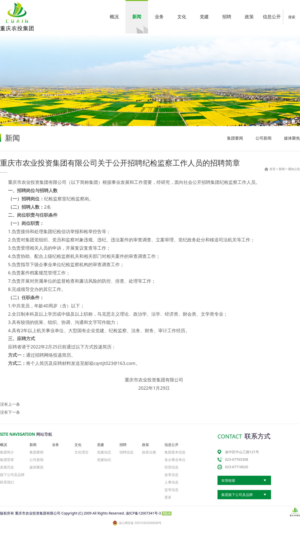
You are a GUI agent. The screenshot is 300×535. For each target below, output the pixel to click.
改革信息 (171, 474)
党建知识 (104, 459)
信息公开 (171, 444)
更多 (168, 497)
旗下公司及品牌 (12, 474)
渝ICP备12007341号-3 (143, 513)
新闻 (282, 169)
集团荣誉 (7, 459)
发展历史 (7, 467)
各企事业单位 (175, 459)
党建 (100, 444)
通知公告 (294, 169)
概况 (3, 444)
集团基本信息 (175, 452)
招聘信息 (127, 452)
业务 (55, 444)
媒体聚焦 (292, 138)
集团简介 (7, 452)
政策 (145, 444)
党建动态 (104, 452)
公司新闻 (264, 138)
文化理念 (81, 452)
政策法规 (149, 452)
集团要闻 (235, 138)
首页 (273, 169)
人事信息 (171, 482)
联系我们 (7, 482)
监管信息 (171, 489)
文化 (78, 444)
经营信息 (171, 467)
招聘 (123, 444)
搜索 (291, 17)
